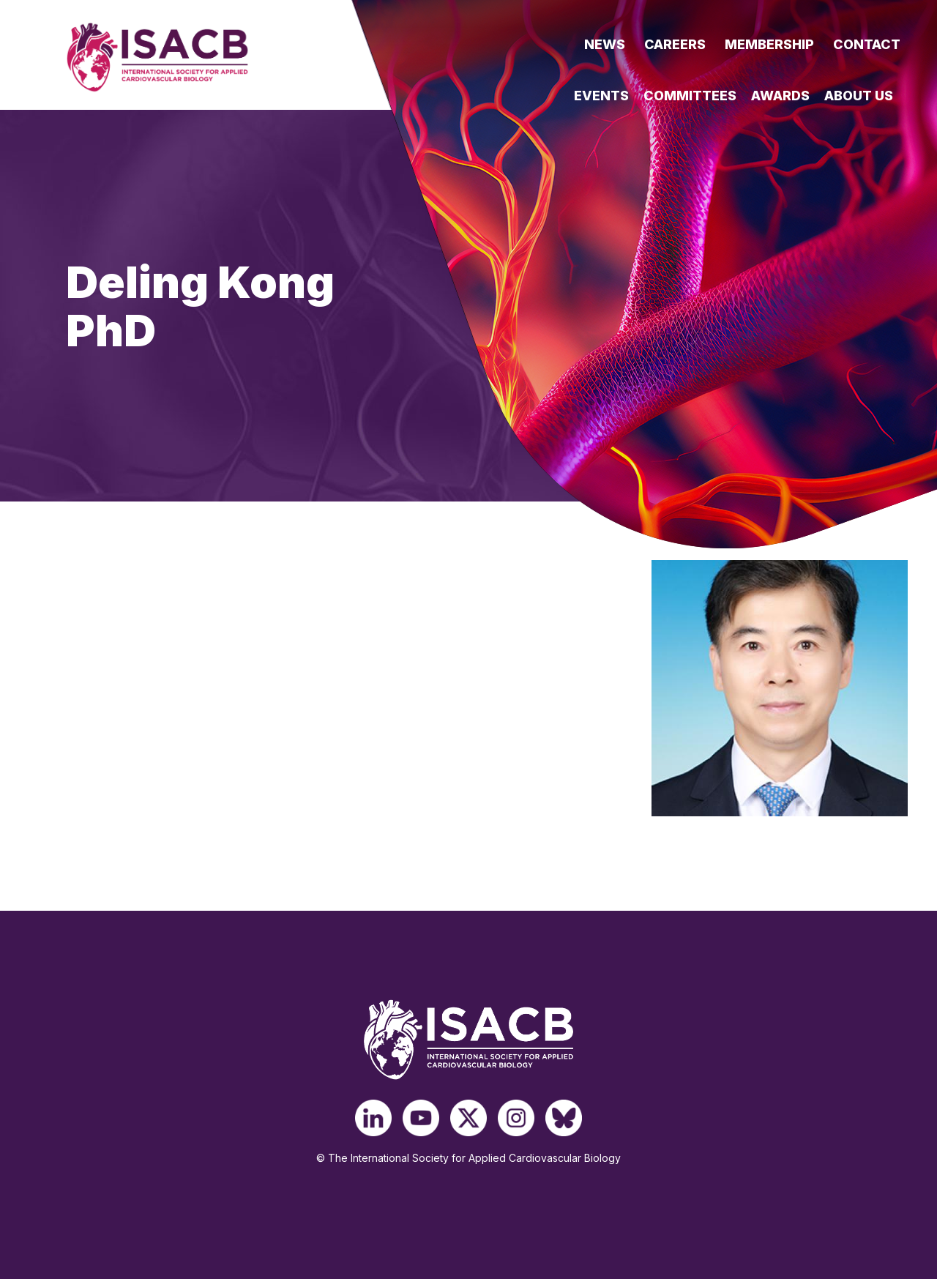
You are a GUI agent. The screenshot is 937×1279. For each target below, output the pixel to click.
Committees (689, 95)
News (604, 44)
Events (601, 95)
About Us (858, 95)
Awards (780, 95)
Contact (866, 44)
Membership (769, 44)
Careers (675, 44)
